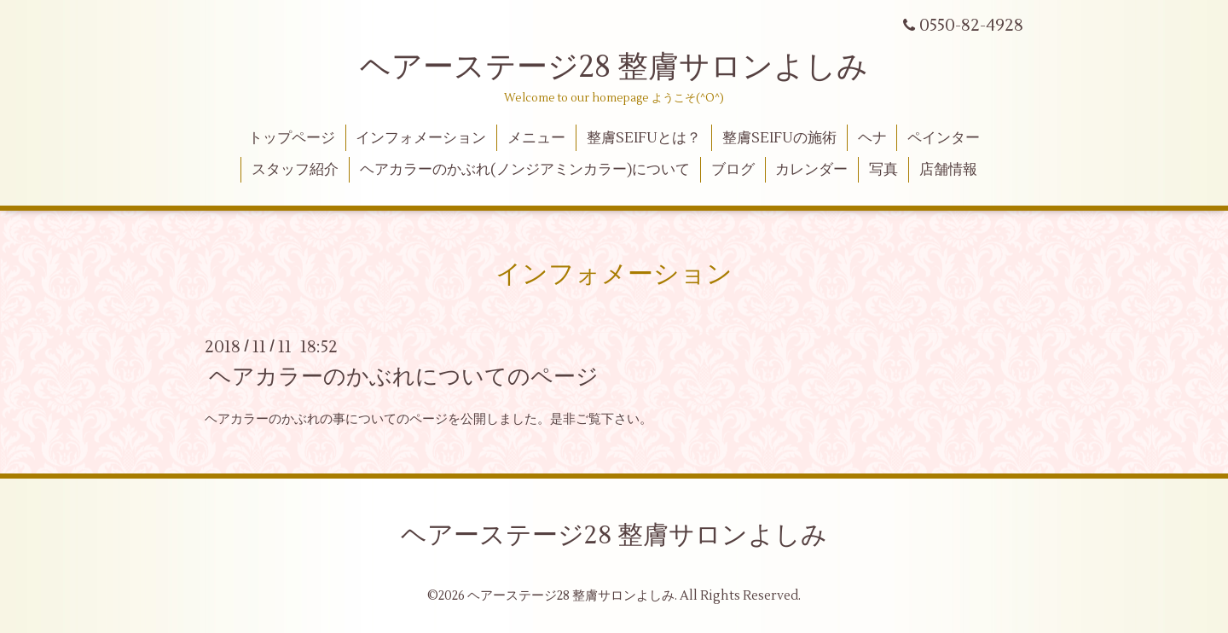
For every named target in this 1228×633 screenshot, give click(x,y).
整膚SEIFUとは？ (644, 138)
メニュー (536, 138)
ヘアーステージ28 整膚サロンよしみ (614, 67)
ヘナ (872, 138)
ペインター (943, 138)
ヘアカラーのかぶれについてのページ (404, 377)
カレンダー (811, 169)
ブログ (733, 169)
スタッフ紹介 (295, 169)
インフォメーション (421, 138)
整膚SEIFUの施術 (779, 138)
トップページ (291, 138)
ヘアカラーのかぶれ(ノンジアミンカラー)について (525, 169)
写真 (883, 169)
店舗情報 (948, 169)
